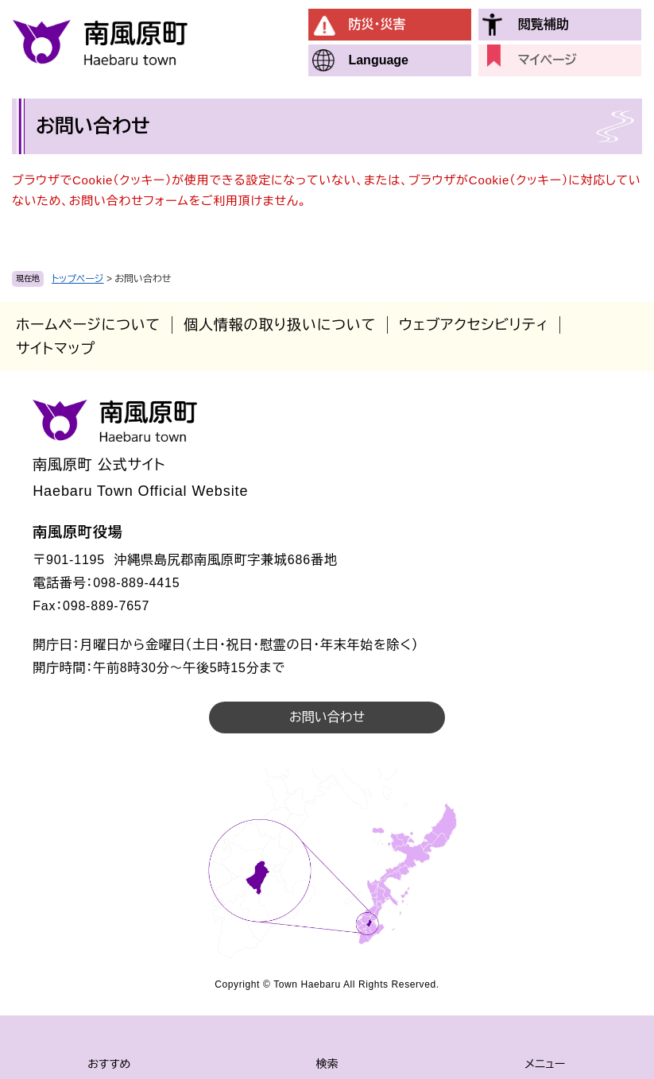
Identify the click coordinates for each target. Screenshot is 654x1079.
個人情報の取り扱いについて (280, 325)
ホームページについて (88, 325)
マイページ (547, 60)
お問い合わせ (327, 717)
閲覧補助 (543, 24)
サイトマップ (55, 349)
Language (378, 60)
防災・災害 (376, 24)
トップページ (78, 278)
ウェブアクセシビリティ (473, 325)
